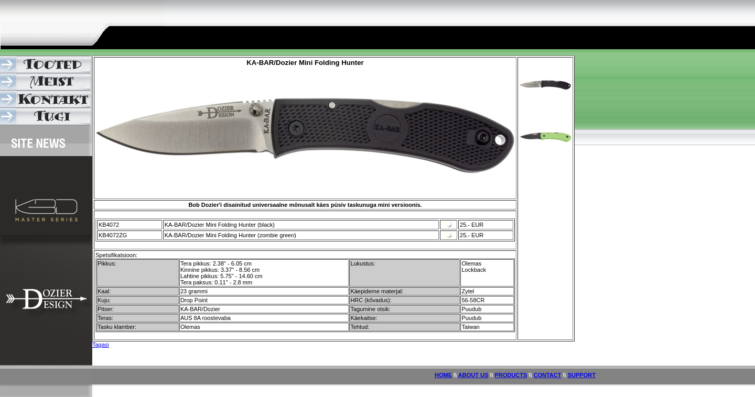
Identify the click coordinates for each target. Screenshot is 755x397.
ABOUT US (473, 375)
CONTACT (547, 375)
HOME (443, 375)
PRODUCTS (511, 375)
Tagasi (100, 344)
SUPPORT (582, 375)
